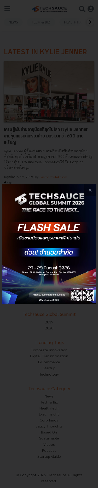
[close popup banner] (90, 190)
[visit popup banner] (49, 244)
